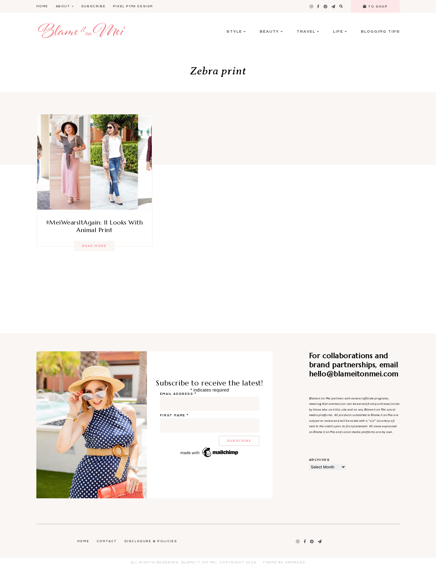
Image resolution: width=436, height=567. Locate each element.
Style (236, 32)
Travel (308, 32)
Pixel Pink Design (133, 6)
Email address (178, 393)
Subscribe (93, 6)
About (65, 6)
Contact (107, 541)
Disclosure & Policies (151, 541)
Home (42, 6)
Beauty (271, 32)
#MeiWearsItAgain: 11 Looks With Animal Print (94, 226)
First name (174, 415)
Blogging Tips (380, 32)
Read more (94, 245)
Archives (319, 459)
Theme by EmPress (284, 562)
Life (340, 32)
